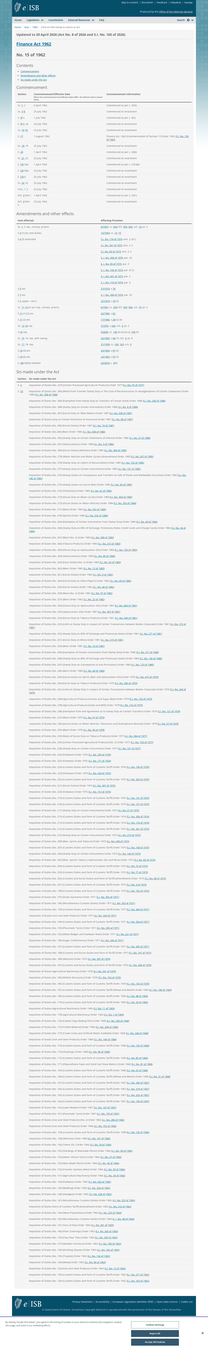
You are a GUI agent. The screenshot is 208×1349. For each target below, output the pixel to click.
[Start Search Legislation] (163, 26)
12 (23, 333)
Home (18, 20)
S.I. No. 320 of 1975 (138, 787)
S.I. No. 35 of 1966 (114, 1177)
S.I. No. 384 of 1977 (135, 744)
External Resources (79, 20)
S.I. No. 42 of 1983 (110, 570)
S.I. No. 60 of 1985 (121, 492)
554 (115, 234)
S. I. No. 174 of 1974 (112, 290)
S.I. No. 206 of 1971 (112, 948)
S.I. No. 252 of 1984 (96, 523)
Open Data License (167, 1309)
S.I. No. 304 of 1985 (115, 458)
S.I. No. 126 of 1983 (126, 557)
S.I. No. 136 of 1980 (151, 666)
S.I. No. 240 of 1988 (154, 408)
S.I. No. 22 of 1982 (94, 607)
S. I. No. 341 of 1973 (112, 284)
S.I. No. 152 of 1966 (105, 1134)
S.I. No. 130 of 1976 (138, 774)
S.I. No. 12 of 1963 (115, 1276)
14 (26, 315)
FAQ (101, 20)
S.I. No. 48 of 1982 (103, 594)
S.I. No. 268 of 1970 (140, 973)
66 (114, 346)
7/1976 (104, 333)
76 (114, 309)
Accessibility (102, 1309)
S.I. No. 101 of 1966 (99, 1146)
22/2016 (105, 370)
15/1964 (105, 240)
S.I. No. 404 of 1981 (126, 613)
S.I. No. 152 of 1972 (138, 898)
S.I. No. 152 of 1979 (131, 713)
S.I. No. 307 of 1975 (104, 793)
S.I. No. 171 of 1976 (99, 768)
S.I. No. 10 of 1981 (94, 654)
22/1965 (105, 321)
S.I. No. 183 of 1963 (110, 1251)
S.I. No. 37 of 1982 (102, 601)
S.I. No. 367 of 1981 (109, 619)
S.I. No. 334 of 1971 (138, 929)
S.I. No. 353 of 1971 (123, 911)
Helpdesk (176, 2)
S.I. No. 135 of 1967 (108, 1121)
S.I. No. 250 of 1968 (118, 1028)
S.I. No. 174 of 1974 (111, 247)
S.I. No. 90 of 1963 (95, 1270)
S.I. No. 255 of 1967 (138, 1103)
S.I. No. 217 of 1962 (138, 1282)
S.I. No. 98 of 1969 (137, 1004)
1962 (35, 35)
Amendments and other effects (38, 83)
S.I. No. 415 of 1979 (147, 684)
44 (21, 370)
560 (130, 234)
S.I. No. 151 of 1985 (129, 476)
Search (183, 20)
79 (114, 296)
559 (125, 234)
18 (23, 153)
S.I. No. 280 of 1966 (113, 1127)
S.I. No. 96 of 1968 (99, 1059)
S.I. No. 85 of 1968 (137, 1065)
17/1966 (105, 327)
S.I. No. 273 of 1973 (129, 843)
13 (116, 240)
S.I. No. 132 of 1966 (138, 1140)
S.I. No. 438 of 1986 (94, 439)
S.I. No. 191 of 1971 (140, 960)
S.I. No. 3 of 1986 (103, 452)
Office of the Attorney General (176, 11)
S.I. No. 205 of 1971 (138, 954)
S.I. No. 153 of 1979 (140, 706)
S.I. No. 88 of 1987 (122, 427)
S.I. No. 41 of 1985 (101, 498)
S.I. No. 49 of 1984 (147, 529)
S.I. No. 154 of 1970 (109, 985)
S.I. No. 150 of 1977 (142, 750)
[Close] (202, 1333)
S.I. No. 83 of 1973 (111, 259)
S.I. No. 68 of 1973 (155, 886)
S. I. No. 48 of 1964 (123, 1226)
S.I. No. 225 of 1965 (123, 1208)
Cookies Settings (155, 1325)
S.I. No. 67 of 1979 (94, 725)
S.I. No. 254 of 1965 (99, 1195)
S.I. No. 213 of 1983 (109, 551)
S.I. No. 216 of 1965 (120, 1214)
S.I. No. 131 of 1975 (138, 805)
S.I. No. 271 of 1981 (151, 641)
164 (113, 333)
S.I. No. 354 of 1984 (121, 504)
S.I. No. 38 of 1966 (122, 1158)
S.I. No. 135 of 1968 (138, 1053)
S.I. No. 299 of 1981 (126, 625)
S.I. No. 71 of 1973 (137, 880)
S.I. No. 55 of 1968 (137, 1078)
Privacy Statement (82, 1309)
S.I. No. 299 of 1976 (99, 762)
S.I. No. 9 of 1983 (102, 582)
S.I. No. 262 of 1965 (99, 1189)
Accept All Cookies (155, 1342)
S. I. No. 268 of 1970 (112, 265)
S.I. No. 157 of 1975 (99, 799)
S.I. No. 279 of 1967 (138, 1096)
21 (23, 166)
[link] (180, 27)
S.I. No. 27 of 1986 (140, 445)
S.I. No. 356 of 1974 (138, 824)
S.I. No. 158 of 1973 (138, 855)
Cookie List (187, 1309)
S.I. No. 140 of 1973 (129, 861)
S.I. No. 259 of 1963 (106, 1245)
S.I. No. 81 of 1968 (142, 1072)
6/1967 (104, 234)
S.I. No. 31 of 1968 (160, 1084)
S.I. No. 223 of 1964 (110, 1220)
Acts (26, 35)
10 (23, 138)
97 (114, 358)
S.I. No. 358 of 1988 (46, 402)
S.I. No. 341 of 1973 (111, 253)
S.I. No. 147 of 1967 (105, 1115)
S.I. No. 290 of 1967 (138, 1090)
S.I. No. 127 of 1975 (138, 812)
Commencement (30, 79)
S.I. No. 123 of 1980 (142, 672)
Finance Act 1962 (33, 52)
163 (122, 352)
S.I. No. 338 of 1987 (120, 421)
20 (21, 159)
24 (23, 190)
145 (115, 339)
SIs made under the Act (34, 87)
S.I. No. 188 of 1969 (160, 997)
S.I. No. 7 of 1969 (114, 1022)
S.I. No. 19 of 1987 (103, 433)
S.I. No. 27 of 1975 (129, 818)
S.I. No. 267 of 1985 (142, 464)
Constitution (55, 20)
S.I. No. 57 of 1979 (168, 731)
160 (117, 352)
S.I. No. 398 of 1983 (102, 545)
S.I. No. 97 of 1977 (133, 393)
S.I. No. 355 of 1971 (107, 904)
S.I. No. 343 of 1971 (105, 923)
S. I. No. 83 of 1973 (111, 271)
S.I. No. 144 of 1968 (105, 1047)
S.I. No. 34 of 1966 (115, 1183)
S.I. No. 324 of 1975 (99, 781)
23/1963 (105, 358)
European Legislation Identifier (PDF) (133, 1309)
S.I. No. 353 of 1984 (125, 511)
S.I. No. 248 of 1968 (107, 1034)
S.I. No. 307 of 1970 (99, 966)
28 (114, 327)
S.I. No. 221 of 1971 (127, 942)
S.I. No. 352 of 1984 (94, 517)
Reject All (155, 1333)
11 (23, 315)
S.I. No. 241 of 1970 (104, 979)
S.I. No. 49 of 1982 (121, 588)
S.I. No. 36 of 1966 (108, 1171)
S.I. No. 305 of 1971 (108, 935)
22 (21, 399)
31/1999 (105, 352)
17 (21, 144)
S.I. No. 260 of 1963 (106, 1239)
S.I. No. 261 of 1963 (102, 1233)
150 (133, 339)
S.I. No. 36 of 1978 (94, 737)
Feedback (162, 2)
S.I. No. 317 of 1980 (147, 660)
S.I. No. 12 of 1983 (94, 576)
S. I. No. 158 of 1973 (112, 278)
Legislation (33, 20)
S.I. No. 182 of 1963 (108, 1257)
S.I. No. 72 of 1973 (137, 874)
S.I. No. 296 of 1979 (126, 691)
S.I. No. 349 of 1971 (138, 917)
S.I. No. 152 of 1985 (132, 470)
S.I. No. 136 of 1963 (98, 1264)
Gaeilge (188, 2)
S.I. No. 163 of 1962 (138, 1288)
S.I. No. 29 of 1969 (137, 1010)
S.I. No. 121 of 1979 (169, 719)
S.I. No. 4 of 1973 (136, 892)
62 (114, 321)
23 (21, 172)
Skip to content (129, 2)
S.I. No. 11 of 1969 (104, 1016)
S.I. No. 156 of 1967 (138, 1109)
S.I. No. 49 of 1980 (94, 678)
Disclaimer (147, 2)
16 (26, 138)
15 (119, 240)
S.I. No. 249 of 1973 (118, 849)
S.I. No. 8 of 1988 (128, 414)
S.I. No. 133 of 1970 (138, 991)
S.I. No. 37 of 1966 (111, 1164)
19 (140, 234)
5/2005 (104, 339)
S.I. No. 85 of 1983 (104, 563)
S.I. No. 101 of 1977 (129, 756)
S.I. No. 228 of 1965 (100, 1202)
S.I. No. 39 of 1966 (101, 1152)
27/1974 (105, 296)
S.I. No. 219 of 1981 (112, 647)
